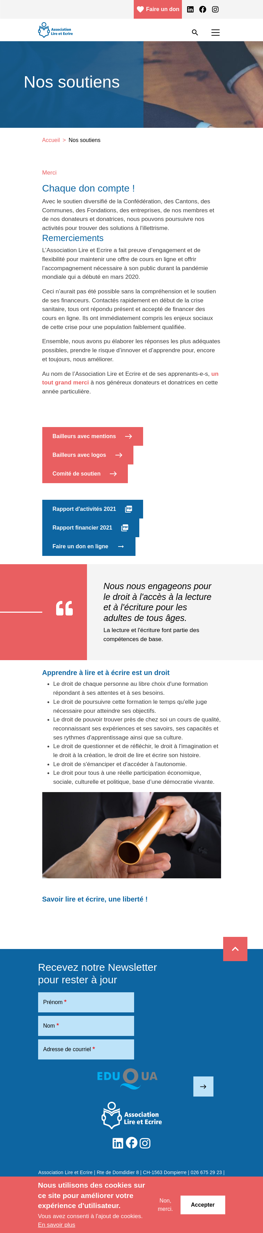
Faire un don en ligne (89, 546)
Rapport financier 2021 (91, 528)
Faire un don (157, 9)
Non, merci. (165, 1205)
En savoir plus (57, 1224)
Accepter (202, 1205)
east (203, 1086)
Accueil (51, 140)
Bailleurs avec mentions (93, 436)
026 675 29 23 (206, 1172)
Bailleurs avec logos (88, 455)
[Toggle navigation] (215, 32)
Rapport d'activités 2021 (93, 509)
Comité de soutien (85, 474)
